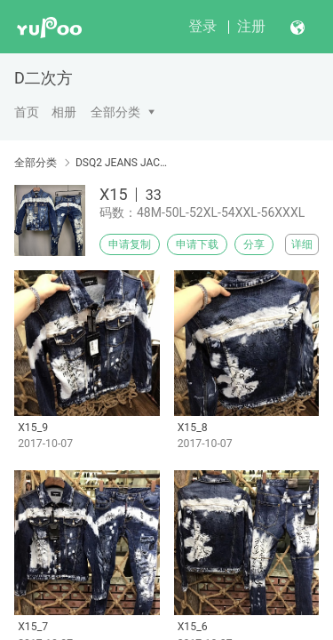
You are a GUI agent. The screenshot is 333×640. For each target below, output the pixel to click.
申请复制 (129, 244)
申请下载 (197, 244)
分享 (254, 244)
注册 (251, 26)
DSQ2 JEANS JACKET (122, 162)
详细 (302, 244)
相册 (64, 112)
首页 (26, 112)
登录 (202, 26)
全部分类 (115, 112)
